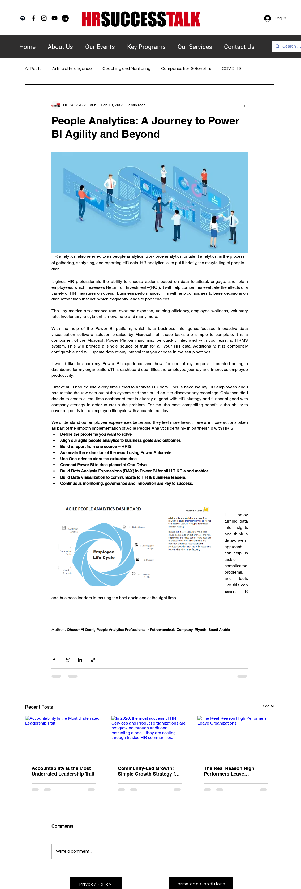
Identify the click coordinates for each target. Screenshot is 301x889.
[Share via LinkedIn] (80, 659)
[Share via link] (93, 659)
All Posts (33, 68)
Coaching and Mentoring (126, 68)
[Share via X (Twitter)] (67, 659)
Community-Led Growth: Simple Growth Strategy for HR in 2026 (149, 771)
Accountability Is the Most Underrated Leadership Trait (63, 771)
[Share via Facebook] (54, 659)
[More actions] (245, 105)
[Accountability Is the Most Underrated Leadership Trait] (63, 737)
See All (268, 706)
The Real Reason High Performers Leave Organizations (229, 771)
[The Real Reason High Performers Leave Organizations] (235, 737)
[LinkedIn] (65, 18)
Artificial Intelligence (72, 68)
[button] (146, 43)
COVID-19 (231, 68)
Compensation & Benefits (186, 68)
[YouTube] (54, 18)
